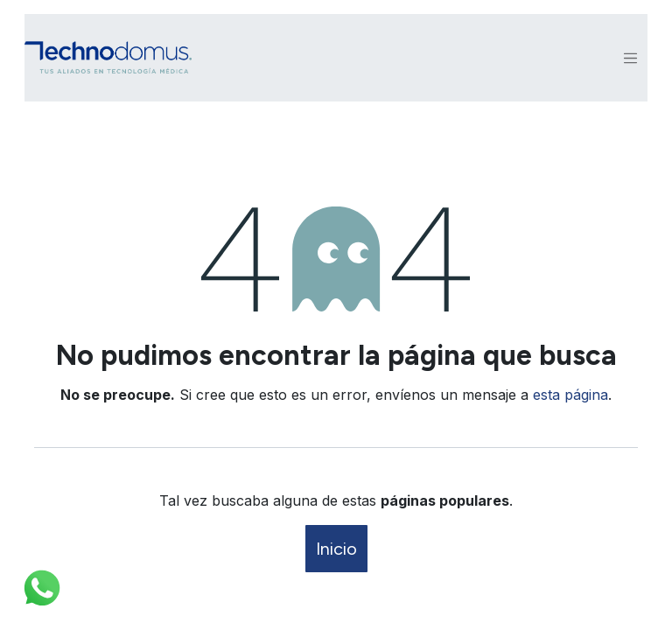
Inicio (336, 548)
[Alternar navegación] (630, 58)
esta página (570, 394)
